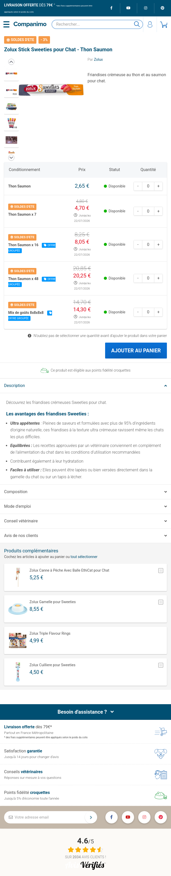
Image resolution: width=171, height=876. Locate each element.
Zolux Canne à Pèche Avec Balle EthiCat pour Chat (69, 570)
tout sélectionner (84, 556)
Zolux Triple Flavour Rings (50, 633)
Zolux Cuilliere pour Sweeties (52, 664)
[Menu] (7, 24)
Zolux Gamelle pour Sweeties (52, 601)
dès (28, 5)
